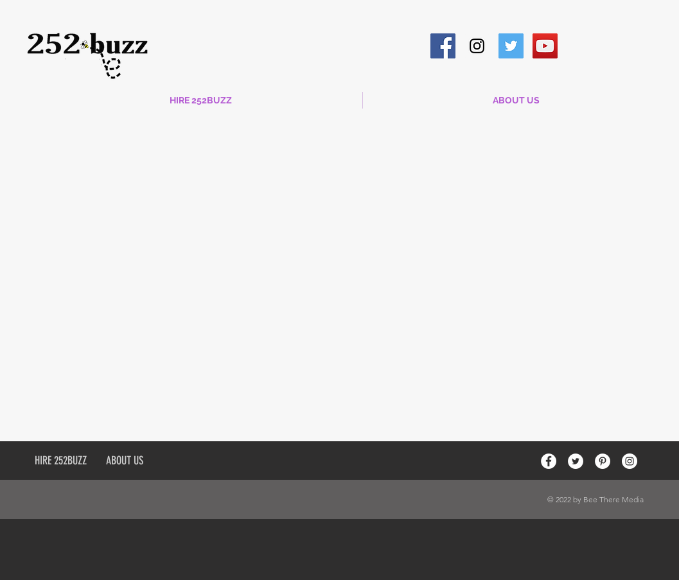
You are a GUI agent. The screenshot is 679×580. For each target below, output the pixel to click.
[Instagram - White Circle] (629, 461)
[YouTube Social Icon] (545, 45)
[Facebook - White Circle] (548, 461)
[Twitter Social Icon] (511, 45)
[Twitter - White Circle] (575, 461)
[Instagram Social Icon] (476, 45)
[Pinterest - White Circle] (602, 461)
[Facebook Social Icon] (442, 45)
